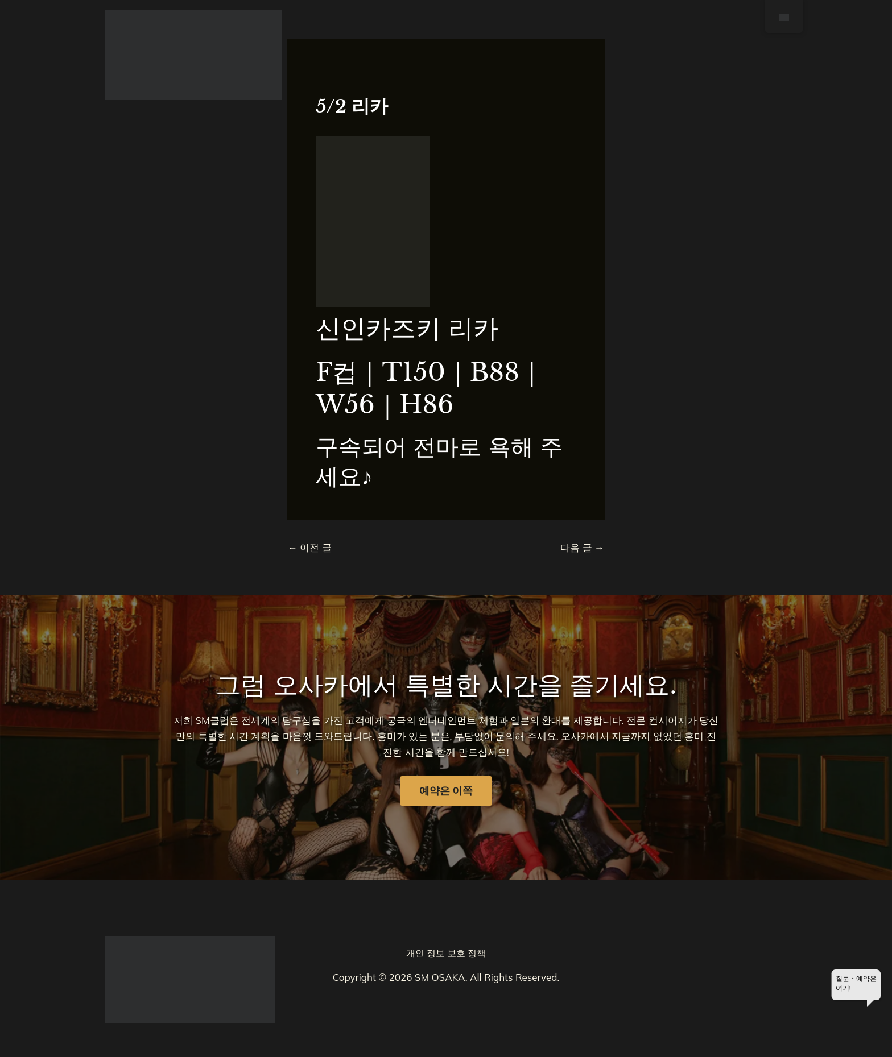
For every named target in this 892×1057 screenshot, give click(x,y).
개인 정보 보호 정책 (446, 953)
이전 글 (310, 547)
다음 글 (582, 547)
